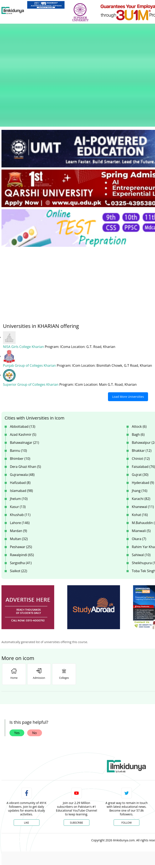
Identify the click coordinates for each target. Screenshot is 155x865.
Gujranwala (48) (22, 420)
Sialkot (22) (18, 517)
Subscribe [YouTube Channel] (76, 768)
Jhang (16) (139, 436)
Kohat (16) (140, 460)
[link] (46, 5)
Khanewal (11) (143, 452)
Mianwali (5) (141, 476)
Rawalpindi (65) (22, 500)
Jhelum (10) (19, 444)
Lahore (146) (20, 468)
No (34, 678)
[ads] (27, 553)
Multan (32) (19, 484)
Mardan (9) (18, 476)
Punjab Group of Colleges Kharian (30, 312)
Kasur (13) (18, 452)
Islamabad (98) (21, 436)
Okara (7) (139, 484)
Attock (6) (139, 372)
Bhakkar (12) (141, 396)
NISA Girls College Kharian (24, 293)
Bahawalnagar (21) (24, 388)
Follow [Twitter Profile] (126, 768)
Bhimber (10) (20, 404)
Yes (17, 678)
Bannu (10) (18, 396)
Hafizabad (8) (20, 428)
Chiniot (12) (141, 404)
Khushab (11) (20, 460)
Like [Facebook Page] (26, 768)
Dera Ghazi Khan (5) (25, 412)
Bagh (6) (138, 380)
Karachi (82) (141, 444)
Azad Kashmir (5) (23, 380)
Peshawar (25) (21, 492)
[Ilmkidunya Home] (12, 10)
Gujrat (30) (140, 420)
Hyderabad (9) (143, 428)
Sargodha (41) (21, 509)
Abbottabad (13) (22, 372)
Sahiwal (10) (141, 500)
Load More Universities (128, 343)
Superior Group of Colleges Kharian (31, 330)
